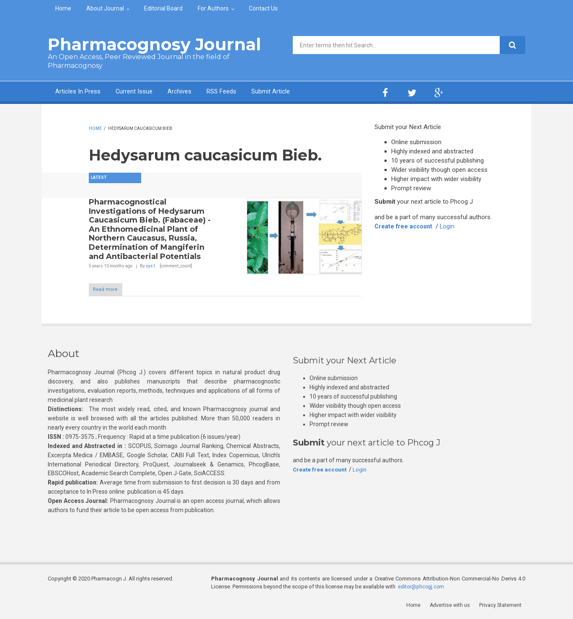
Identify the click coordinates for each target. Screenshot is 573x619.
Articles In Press (82, 92)
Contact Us (263, 8)
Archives (200, 92)
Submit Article (304, 92)
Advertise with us (454, 606)
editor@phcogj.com (422, 588)
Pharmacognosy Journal (154, 44)
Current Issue (148, 92)
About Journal (105, 8)
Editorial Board (163, 8)
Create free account (404, 226)
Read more (110, 290)
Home (63, 8)
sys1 (150, 266)
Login (449, 226)
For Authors (213, 8)
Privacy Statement (504, 606)
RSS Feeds (248, 92)
